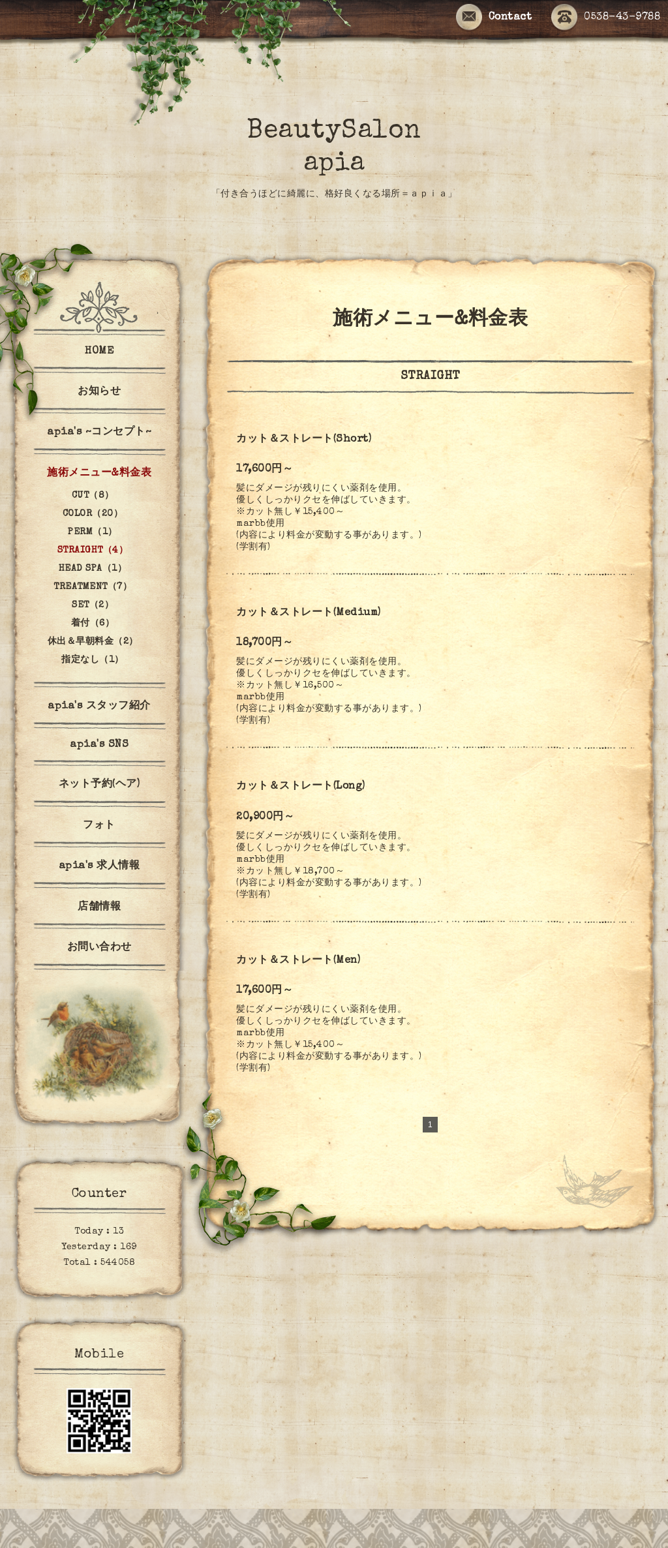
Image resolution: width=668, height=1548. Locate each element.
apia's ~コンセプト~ (99, 432)
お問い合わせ (99, 948)
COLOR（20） (93, 514)
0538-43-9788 (605, 17)
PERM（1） (92, 532)
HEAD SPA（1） (93, 568)
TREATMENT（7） (92, 587)
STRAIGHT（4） (93, 550)
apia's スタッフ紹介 (99, 706)
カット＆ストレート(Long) (300, 787)
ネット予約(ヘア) (99, 785)
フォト (99, 826)
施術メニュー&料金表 (99, 473)
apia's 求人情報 (99, 866)
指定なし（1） (92, 660)
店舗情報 (99, 907)
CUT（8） (93, 495)
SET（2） (93, 605)
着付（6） (93, 623)
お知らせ (99, 392)
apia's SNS (99, 745)
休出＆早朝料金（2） (93, 641)
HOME (99, 351)
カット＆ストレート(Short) (303, 439)
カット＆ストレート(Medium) (308, 613)
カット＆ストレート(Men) (298, 961)
